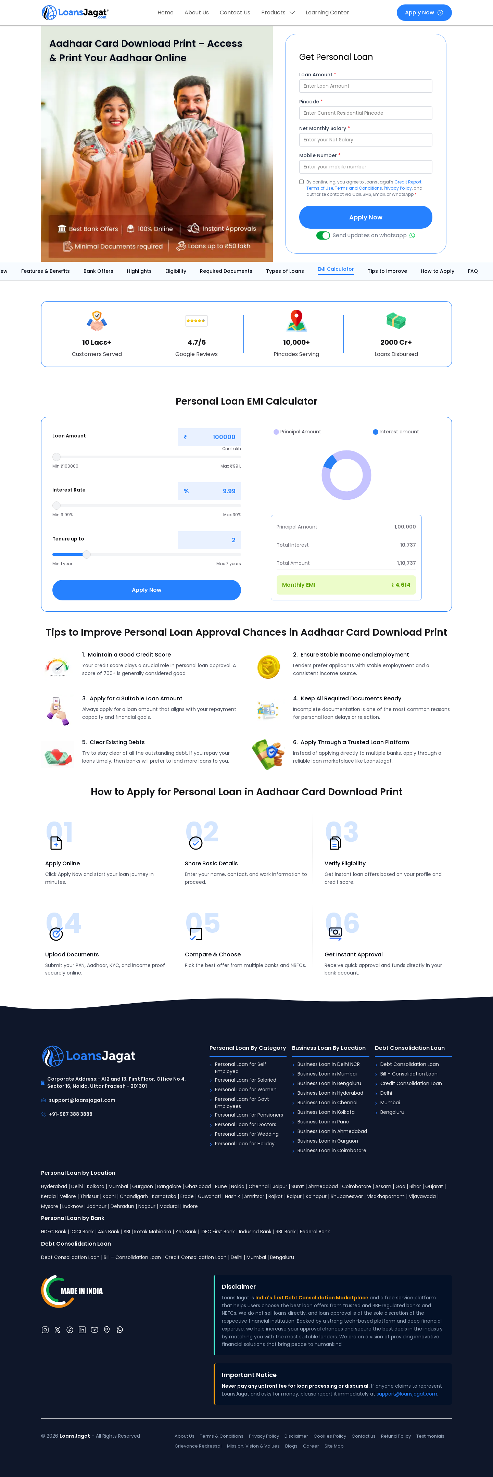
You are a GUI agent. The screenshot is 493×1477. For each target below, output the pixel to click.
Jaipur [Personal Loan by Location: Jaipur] (280, 1186)
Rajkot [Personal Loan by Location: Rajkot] (275, 1196)
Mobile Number (320, 155)
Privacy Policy (398, 188)
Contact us (364, 1436)
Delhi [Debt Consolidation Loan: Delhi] (386, 1093)
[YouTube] (94, 1330)
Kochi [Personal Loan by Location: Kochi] (109, 1196)
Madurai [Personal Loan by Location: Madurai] (169, 1206)
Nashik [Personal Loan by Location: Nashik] (232, 1196)
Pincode (311, 101)
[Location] (107, 1330)
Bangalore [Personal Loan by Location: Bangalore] (169, 1186)
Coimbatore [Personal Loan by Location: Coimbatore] (356, 1186)
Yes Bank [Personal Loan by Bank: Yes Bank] (186, 1231)
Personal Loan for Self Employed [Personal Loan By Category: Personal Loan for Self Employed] (240, 1068)
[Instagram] (45, 1330)
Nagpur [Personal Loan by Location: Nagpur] (146, 1206)
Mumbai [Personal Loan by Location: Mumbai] (118, 1186)
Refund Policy (396, 1436)
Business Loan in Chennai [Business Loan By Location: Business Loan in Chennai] (327, 1102)
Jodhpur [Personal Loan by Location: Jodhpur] (96, 1206)
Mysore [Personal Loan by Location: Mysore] (49, 1206)
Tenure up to (68, 538)
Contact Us (235, 12)
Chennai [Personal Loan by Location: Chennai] (259, 1186)
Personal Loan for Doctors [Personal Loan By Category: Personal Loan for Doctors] (245, 1124)
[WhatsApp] (120, 1329)
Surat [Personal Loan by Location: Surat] (297, 1186)
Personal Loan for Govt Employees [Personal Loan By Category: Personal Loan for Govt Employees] (242, 1103)
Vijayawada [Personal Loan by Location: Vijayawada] (422, 1196)
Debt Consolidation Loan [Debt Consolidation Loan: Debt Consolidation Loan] (409, 1064)
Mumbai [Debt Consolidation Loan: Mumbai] (390, 1102)
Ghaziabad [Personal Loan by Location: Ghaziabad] (198, 1186)
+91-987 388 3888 (66, 1114)
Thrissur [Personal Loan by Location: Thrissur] (89, 1196)
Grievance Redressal (198, 1446)
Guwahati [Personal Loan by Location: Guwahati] (209, 1196)
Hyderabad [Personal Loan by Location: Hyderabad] (54, 1186)
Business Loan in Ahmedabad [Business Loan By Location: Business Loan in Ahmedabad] (332, 1131)
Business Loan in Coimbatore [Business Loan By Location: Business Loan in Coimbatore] (332, 1150)
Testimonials (430, 1436)
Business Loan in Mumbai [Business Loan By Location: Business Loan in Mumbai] (327, 1073)
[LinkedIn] (82, 1330)
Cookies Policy (330, 1436)
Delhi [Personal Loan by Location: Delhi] (77, 1186)
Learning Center (327, 12)
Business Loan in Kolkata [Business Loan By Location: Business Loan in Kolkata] (326, 1112)
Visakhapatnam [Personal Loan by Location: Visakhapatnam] (386, 1196)
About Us (197, 12)
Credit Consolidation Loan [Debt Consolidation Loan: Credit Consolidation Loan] (411, 1083)
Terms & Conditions (221, 1436)
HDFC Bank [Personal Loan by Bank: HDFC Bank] (53, 1231)
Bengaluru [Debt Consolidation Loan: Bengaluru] (392, 1112)
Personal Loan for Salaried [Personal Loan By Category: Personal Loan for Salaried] (245, 1080)
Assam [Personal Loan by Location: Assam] (383, 1186)
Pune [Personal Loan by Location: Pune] (221, 1186)
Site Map (334, 1446)
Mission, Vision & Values (253, 1446)
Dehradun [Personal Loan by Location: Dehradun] (122, 1206)
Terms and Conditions (358, 188)
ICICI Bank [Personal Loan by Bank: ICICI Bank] (82, 1231)
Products (278, 12)
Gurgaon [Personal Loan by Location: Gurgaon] (142, 1186)
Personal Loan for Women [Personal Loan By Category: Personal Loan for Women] (246, 1089)
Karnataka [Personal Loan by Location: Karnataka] (164, 1196)
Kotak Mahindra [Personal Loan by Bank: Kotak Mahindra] (152, 1231)
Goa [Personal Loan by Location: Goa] (400, 1186)
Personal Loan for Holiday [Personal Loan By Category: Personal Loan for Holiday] (245, 1143)
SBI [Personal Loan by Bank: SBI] (127, 1231)
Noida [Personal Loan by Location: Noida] (237, 1186)
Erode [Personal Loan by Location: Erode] (187, 1196)
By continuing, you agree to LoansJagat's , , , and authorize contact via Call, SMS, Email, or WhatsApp (364, 188)
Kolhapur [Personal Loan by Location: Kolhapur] (316, 1196)
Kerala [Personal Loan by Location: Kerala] (48, 1196)
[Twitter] (57, 1330)
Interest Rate (69, 489)
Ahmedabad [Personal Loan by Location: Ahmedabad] (323, 1186)
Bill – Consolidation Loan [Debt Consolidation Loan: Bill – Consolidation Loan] (409, 1073)
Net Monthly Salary (324, 128)
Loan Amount (317, 74)
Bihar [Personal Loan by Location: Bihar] (415, 1186)
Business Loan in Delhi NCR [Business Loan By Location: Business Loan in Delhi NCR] (329, 1064)
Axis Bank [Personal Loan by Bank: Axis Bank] (108, 1231)
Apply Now (424, 12)
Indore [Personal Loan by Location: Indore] (190, 1206)
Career (311, 1446)
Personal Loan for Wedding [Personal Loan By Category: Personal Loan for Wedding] (247, 1134)
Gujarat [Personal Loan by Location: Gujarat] (434, 1186)
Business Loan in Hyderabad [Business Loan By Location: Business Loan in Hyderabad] (330, 1093)
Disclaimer (296, 1436)
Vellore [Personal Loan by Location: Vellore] (68, 1196)
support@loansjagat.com (78, 1100)
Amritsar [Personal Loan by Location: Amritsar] (254, 1196)
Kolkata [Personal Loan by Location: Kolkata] (95, 1186)
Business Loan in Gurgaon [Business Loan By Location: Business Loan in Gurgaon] (328, 1140)
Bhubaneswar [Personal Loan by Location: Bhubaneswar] (347, 1196)
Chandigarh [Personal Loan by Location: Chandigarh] (134, 1196)
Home (165, 12)
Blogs (291, 1446)
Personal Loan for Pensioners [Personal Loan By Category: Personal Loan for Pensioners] (249, 1114)
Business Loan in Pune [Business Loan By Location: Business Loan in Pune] (323, 1121)
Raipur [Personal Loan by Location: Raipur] (294, 1196)
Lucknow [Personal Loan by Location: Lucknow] (72, 1206)
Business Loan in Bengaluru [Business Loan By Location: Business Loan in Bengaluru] (329, 1083)
